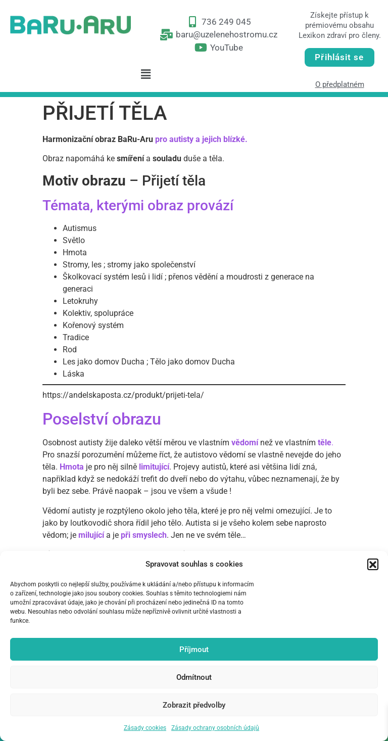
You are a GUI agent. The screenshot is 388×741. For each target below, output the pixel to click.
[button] (373, 564)
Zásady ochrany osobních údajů (215, 727)
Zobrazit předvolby (194, 705)
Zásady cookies (145, 727)
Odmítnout (194, 677)
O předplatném (339, 84)
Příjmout (194, 649)
